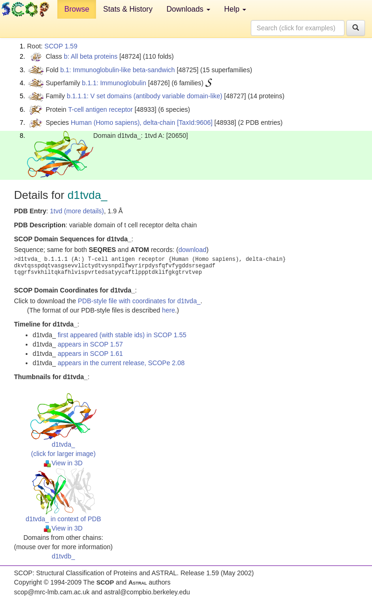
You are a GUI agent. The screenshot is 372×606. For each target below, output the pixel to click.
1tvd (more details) (77, 211)
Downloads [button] (188, 9)
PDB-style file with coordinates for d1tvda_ (139, 301)
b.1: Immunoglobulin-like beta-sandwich (117, 70)
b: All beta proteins (90, 56)
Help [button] (235, 9)
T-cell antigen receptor (100, 109)
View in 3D (63, 463)
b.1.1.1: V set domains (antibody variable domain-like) (144, 96)
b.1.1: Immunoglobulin (114, 83)
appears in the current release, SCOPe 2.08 (121, 363)
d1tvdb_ (63, 556)
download (193, 249)
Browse (76, 9)
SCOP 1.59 (60, 46)
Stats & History (127, 9)
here (168, 310)
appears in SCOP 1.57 (90, 344)
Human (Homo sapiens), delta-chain (123, 122)
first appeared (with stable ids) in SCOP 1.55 (122, 335)
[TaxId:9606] (195, 122)
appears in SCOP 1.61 (90, 353)
